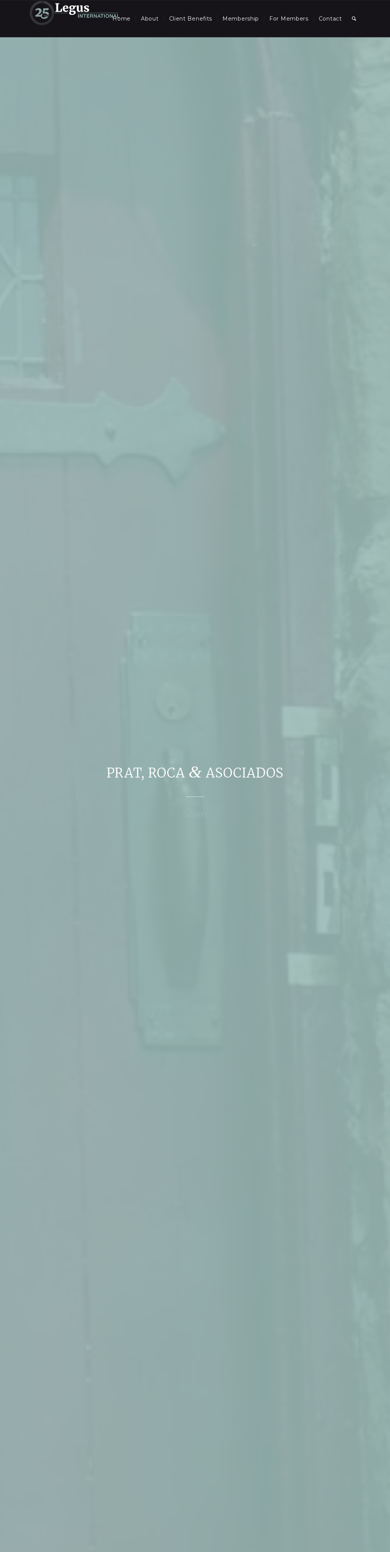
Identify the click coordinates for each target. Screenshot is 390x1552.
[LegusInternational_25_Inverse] (74, 18)
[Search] (354, 18)
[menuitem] (121, 18)
